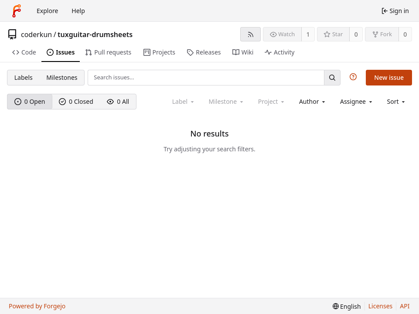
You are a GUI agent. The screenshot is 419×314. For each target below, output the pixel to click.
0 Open (29, 101)
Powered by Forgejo (37, 306)
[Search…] (332, 77)
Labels (23, 77)
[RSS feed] (250, 34)
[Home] (16, 11)
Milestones (61, 77)
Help (78, 11)
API (404, 306)
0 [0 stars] (356, 34)
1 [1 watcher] (308, 34)
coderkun (36, 34)
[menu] (397, 101)
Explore (47, 11)
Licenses (380, 306)
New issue (389, 77)
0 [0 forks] (405, 34)
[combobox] (312, 101)
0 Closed (76, 101)
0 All (118, 101)
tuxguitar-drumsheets (95, 34)
